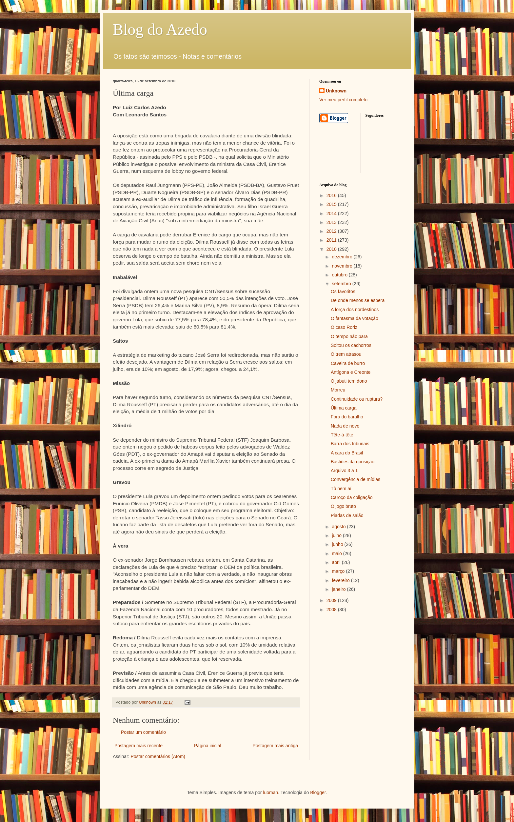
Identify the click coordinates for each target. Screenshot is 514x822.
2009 (332, 600)
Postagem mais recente (138, 745)
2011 (332, 240)
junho (338, 544)
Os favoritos (343, 291)
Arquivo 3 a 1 (344, 470)
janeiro (339, 589)
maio (337, 553)
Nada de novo (345, 426)
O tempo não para (349, 336)
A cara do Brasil (347, 452)
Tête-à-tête (342, 434)
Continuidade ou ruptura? (357, 399)
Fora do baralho (347, 416)
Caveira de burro (348, 363)
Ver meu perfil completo (343, 99)
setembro (342, 283)
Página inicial (207, 745)
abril (337, 562)
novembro (342, 266)
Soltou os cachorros (351, 345)
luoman (270, 792)
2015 (332, 204)
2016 (332, 195)
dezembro (342, 256)
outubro (340, 274)
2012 (332, 231)
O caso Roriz (344, 327)
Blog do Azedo (160, 29)
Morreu (338, 389)
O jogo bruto (343, 506)
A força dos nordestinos (355, 309)
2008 (332, 609)
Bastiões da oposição (352, 461)
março (339, 571)
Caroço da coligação (352, 497)
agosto (339, 526)
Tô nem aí (341, 488)
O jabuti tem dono (349, 381)
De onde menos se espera (358, 300)
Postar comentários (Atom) (157, 756)
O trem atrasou (346, 354)
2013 (332, 222)
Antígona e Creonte (350, 372)
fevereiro (341, 580)
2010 (332, 249)
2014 (332, 213)
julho (337, 535)
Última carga (344, 408)
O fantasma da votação (354, 318)
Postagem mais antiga (275, 745)
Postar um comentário (143, 732)
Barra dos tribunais (350, 443)
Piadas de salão (347, 515)
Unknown (336, 90)
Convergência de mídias (355, 479)
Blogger (318, 792)
